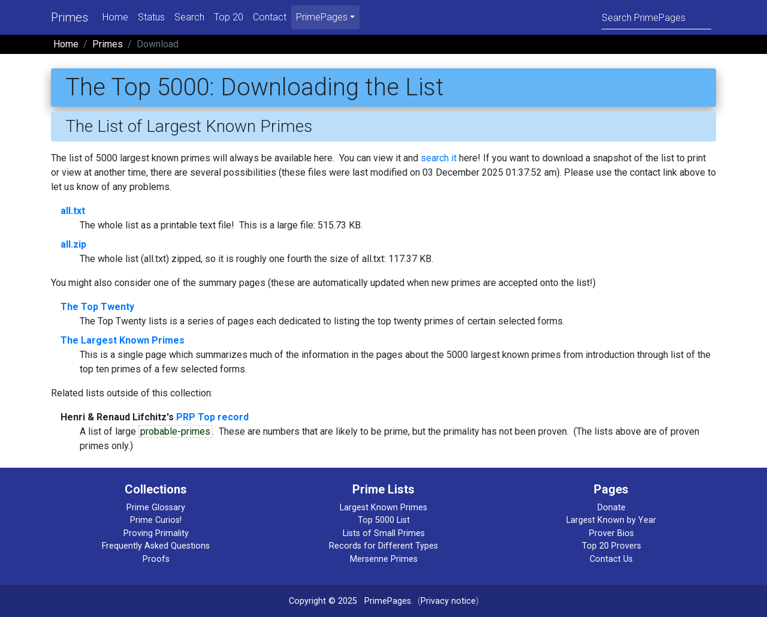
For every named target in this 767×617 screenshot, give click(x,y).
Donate (611, 507)
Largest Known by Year (611, 520)
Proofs (156, 559)
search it (439, 158)
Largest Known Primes (383, 507)
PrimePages (387, 601)
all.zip (73, 244)
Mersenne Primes (384, 559)
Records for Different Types (383, 546)
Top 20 (228, 17)
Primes (69, 17)
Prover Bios (611, 533)
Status (151, 17)
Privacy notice (448, 601)
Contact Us (611, 559)
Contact (269, 17)
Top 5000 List (384, 520)
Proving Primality (156, 533)
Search (189, 17)
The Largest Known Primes (123, 340)
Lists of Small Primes (384, 533)
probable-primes (175, 431)
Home (115, 17)
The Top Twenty (97, 306)
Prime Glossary (155, 507)
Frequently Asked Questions (156, 546)
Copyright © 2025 (323, 601)
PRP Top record (212, 417)
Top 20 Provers (611, 546)
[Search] (656, 17)
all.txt (73, 210)
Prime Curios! (156, 520)
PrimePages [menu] (322, 17)
